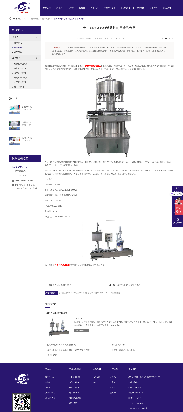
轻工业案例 (19, 87)
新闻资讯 (35, 19)
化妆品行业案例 (21, 64)
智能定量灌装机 (118, 345)
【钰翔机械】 (115, 293)
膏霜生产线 (27, 122)
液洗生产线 (27, 138)
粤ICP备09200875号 (140, 408)
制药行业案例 (20, 68)
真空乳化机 (49, 377)
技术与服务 (126, 8)
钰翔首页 (47, 8)
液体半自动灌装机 (93, 66)
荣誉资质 (113, 382)
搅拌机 (47, 382)
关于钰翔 (153, 8)
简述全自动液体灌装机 (62, 285)
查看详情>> (81, 331)
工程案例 (16, 58)
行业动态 (46, 19)
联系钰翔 (167, 8)
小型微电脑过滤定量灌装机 (123, 350)
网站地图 (132, 369)
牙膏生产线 (27, 107)
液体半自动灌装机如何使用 (128, 285)
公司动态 (96, 377)
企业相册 (113, 387)
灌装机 (82, 8)
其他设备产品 (50, 398)
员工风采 (113, 393)
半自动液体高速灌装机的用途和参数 (68, 19)
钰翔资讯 (140, 8)
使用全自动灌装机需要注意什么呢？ (62, 345)
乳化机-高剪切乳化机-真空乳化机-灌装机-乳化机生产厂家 (83, 293)
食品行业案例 (20, 73)
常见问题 (18, 52)
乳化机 (59, 8)
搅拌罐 (71, 8)
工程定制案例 (109, 8)
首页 (25, 19)
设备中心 (94, 8)
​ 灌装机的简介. (53, 355)
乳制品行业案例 (21, 78)
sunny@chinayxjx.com (24, 180)
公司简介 (113, 377)
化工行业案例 (20, 82)
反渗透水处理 (50, 393)
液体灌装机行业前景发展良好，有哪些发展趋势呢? (68, 350)
